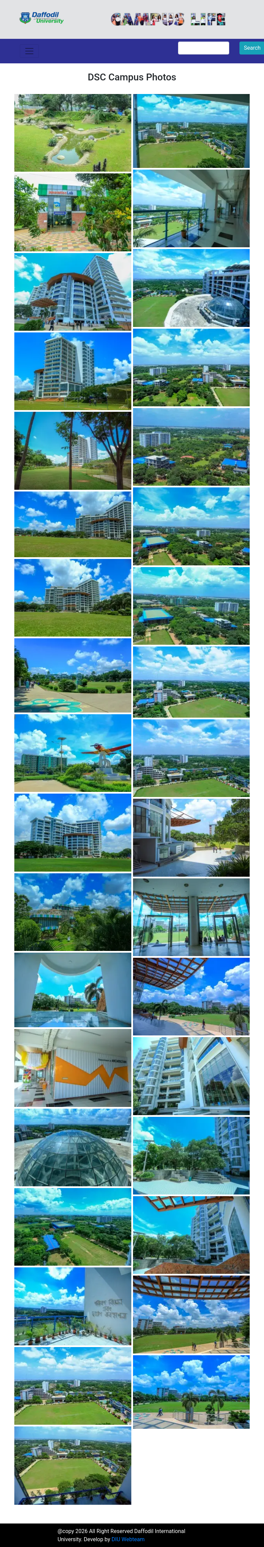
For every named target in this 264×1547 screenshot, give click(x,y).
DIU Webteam (128, 1539)
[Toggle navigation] (29, 51)
